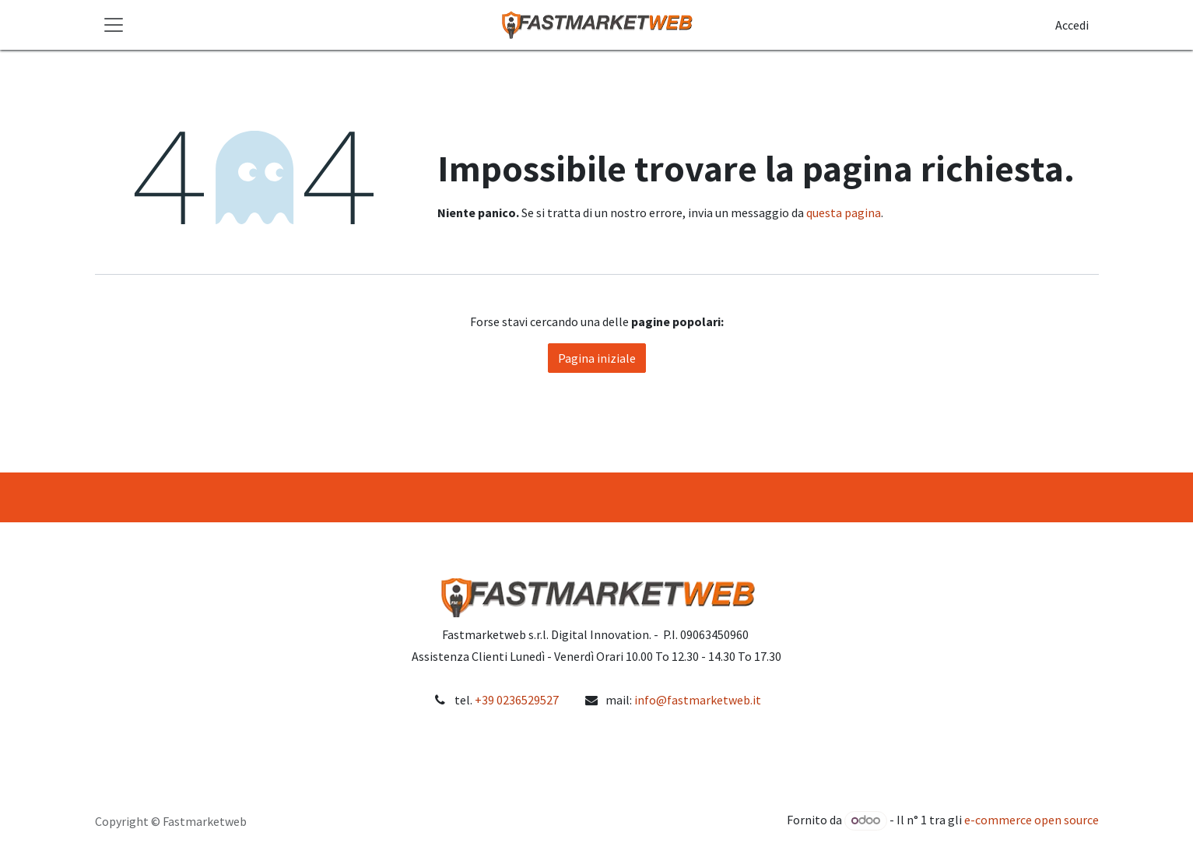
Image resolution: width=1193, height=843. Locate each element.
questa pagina (843, 212)
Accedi (1072, 25)
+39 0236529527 (517, 700)
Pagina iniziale (597, 358)
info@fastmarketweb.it (697, 700)
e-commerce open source (1031, 819)
